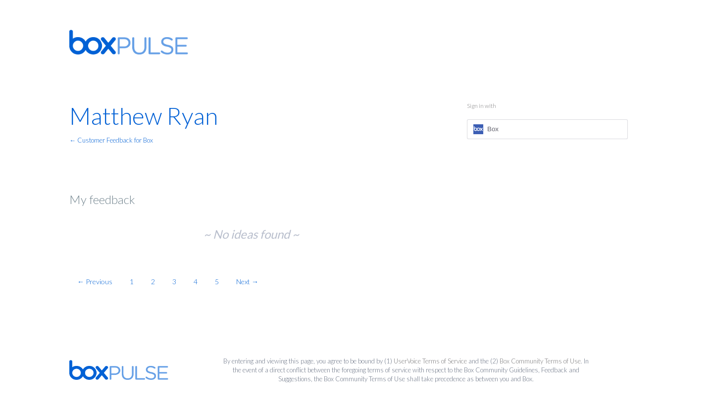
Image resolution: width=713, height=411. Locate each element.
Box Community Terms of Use (540, 361)
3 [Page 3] (174, 281)
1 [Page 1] (132, 281)
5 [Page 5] (217, 281)
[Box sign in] (547, 129)
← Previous (94, 281)
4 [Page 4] (196, 281)
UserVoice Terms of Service (430, 361)
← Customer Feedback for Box (111, 140)
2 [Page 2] (153, 281)
